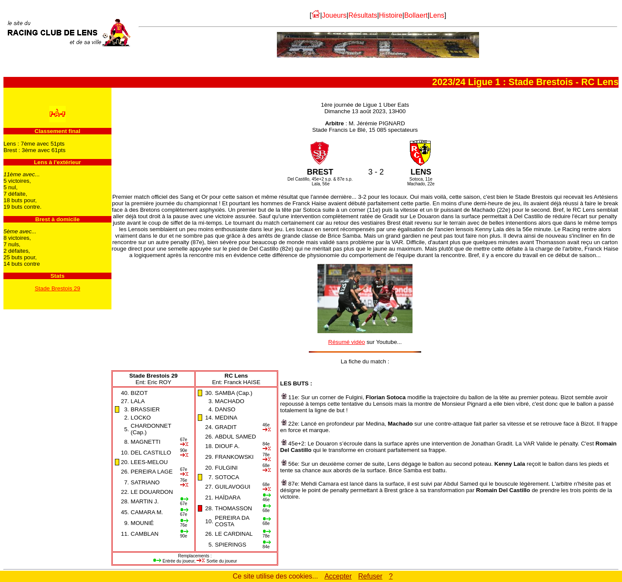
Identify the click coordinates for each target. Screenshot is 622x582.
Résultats (362, 15)
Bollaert (416, 15)
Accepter (338, 576)
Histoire (390, 15)
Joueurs (334, 15)
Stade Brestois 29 (57, 288)
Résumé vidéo (346, 342)
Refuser (370, 576)
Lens (436, 15)
